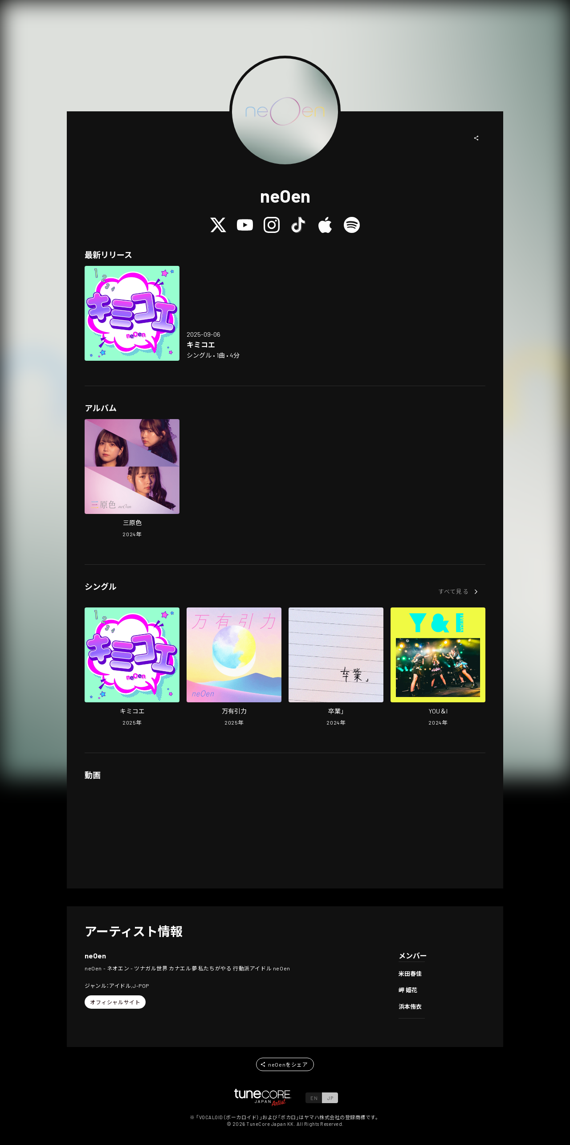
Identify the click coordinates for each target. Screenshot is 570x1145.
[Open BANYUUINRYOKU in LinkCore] (234, 667)
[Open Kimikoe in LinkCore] (132, 313)
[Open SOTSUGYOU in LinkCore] (336, 667)
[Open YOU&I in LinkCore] (438, 667)
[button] (476, 138)
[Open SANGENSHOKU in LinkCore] (132, 479)
